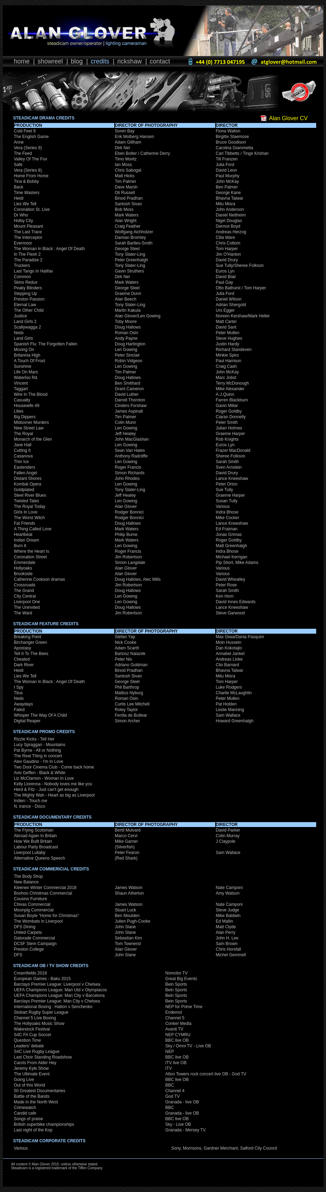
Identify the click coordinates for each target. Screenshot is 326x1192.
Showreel (50, 61)
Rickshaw (129, 61)
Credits (100, 61)
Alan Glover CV (288, 118)
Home (22, 61)
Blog (77, 61)
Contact (160, 61)
